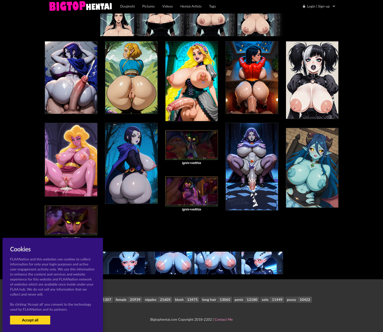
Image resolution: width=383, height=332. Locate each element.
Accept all (30, 320)
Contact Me (224, 319)
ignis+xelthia (191, 163)
